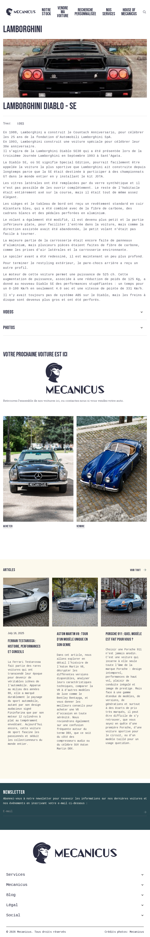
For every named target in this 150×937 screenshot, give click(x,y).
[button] (75, 312)
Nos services (108, 12)
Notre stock (46, 12)
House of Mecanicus (129, 12)
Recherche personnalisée (85, 12)
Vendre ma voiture (62, 12)
